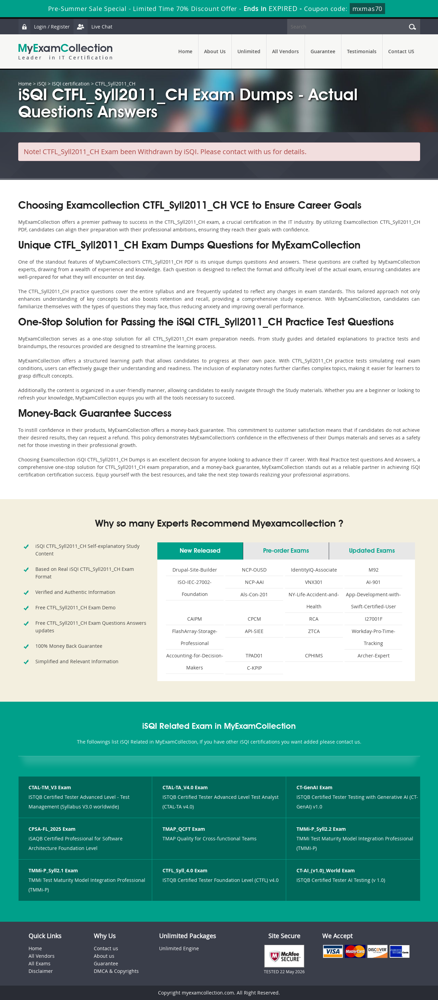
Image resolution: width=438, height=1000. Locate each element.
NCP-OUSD (254, 569)
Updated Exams (372, 551)
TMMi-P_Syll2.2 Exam (321, 829)
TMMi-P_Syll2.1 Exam (53, 870)
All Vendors (285, 51)
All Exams (39, 963)
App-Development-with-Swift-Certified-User (373, 600)
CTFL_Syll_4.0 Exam (184, 870)
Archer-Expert (374, 655)
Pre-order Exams (286, 551)
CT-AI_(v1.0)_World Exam (325, 870)
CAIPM (194, 619)
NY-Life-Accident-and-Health (314, 600)
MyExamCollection (65, 51)
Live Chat (92, 26)
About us (104, 956)
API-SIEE (254, 631)
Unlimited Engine (179, 948)
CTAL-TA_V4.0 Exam (185, 787)
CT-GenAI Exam (314, 787)
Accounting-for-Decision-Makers (194, 661)
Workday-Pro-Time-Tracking (373, 637)
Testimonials (362, 51)
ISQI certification (71, 83)
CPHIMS (314, 655)
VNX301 (314, 582)
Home (185, 51)
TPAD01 (254, 655)
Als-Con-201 (254, 594)
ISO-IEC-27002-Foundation (195, 588)
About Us (215, 51)
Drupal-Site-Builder (194, 569)
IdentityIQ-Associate (314, 569)
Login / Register (44, 26)
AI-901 (373, 582)
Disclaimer (41, 971)
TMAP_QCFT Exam (183, 829)
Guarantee (323, 51)
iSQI (41, 83)
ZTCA (314, 631)
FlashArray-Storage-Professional (194, 637)
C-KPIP (254, 668)
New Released (200, 551)
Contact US (401, 51)
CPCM (254, 619)
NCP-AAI (254, 582)
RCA (313, 619)
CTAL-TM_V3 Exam (50, 787)
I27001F (373, 619)
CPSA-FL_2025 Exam (52, 829)
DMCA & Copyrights (116, 971)
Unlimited (248, 51)
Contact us (106, 948)
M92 (374, 569)
